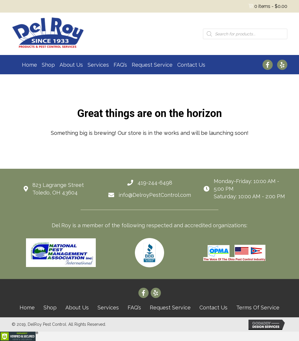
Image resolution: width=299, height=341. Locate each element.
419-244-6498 (155, 183)
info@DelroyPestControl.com (155, 195)
